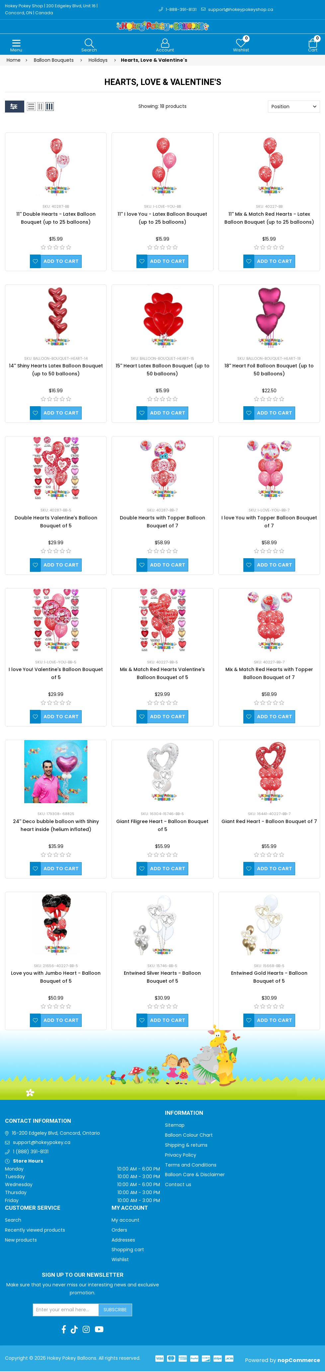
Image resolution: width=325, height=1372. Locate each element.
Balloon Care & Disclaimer (195, 1175)
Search (13, 1220)
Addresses (123, 1240)
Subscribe (115, 1310)
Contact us (178, 1185)
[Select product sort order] (294, 108)
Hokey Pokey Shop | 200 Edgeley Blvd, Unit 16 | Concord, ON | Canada (53, 10)
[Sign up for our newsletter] (66, 1311)
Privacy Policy (180, 1155)
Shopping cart (128, 1250)
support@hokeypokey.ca (41, 1143)
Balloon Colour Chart (189, 1136)
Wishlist (120, 1260)
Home (14, 60)
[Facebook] (64, 1330)
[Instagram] (86, 1330)
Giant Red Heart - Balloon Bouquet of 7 (269, 822)
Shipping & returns (186, 1145)
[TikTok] (74, 1330)
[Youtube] (99, 1330)
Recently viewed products (35, 1230)
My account (125, 1220)
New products (21, 1240)
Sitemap (175, 1126)
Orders (119, 1230)
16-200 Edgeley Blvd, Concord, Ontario (56, 1134)
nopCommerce (299, 1361)
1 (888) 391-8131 (30, 1152)
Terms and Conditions (190, 1165)
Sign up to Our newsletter (82, 1275)
